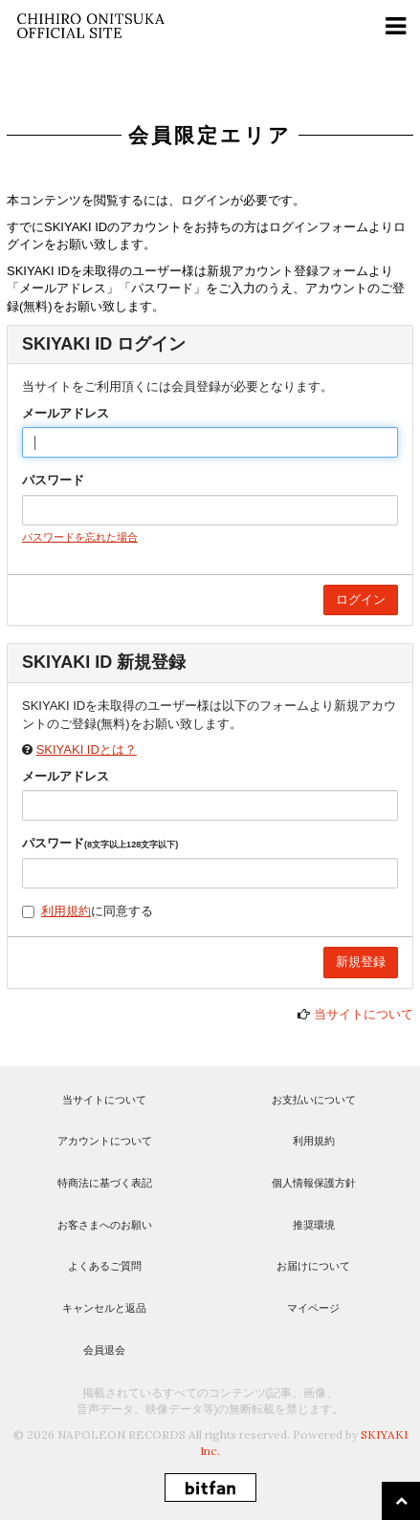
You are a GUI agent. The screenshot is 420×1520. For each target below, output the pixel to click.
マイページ (313, 1308)
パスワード (53, 480)
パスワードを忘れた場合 (80, 537)
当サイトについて (363, 1014)
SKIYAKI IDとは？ (86, 749)
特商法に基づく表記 (104, 1182)
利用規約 (66, 911)
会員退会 (104, 1350)
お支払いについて (314, 1099)
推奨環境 (314, 1225)
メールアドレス (65, 413)
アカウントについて (104, 1140)
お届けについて (313, 1266)
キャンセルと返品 (104, 1308)
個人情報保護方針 (314, 1182)
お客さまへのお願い (104, 1225)
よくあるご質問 (105, 1266)
